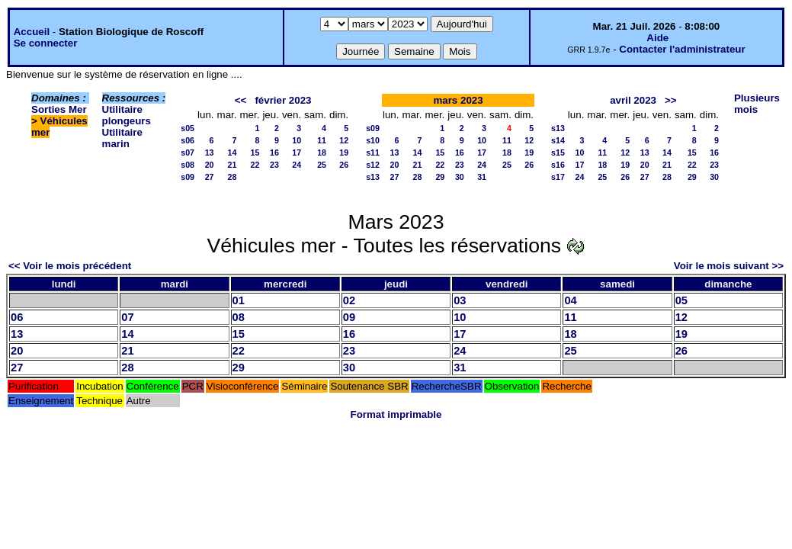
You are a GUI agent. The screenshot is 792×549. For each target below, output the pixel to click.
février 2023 (283, 100)
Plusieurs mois (757, 103)
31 (481, 176)
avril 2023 (633, 100)
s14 (558, 140)
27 (209, 176)
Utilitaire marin (122, 138)
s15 (558, 152)
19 (343, 152)
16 (274, 152)
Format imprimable (396, 414)
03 (460, 300)
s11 (373, 152)
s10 (373, 140)
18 (321, 152)
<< (241, 100)
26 (343, 164)
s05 (187, 128)
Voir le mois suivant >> (729, 265)
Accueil (32, 31)
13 (209, 152)
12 (343, 140)
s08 (187, 164)
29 (439, 176)
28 (232, 176)
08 (238, 317)
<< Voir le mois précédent (69, 265)
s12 (373, 164)
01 (238, 300)
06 (17, 317)
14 (232, 152)
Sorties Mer (59, 109)
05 (681, 300)
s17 (558, 176)
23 (274, 164)
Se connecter (46, 43)
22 (255, 164)
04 (570, 300)
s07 (187, 152)
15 (255, 152)
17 (296, 152)
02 (349, 300)
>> (671, 100)
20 (209, 164)
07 (127, 317)
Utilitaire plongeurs (126, 115)
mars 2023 (458, 100)
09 (349, 317)
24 (296, 164)
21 (232, 164)
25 (321, 164)
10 (296, 140)
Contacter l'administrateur (682, 49)
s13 (373, 176)
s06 (187, 140)
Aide (657, 37)
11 (321, 140)
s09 (187, 176)
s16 (558, 164)
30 (459, 176)
